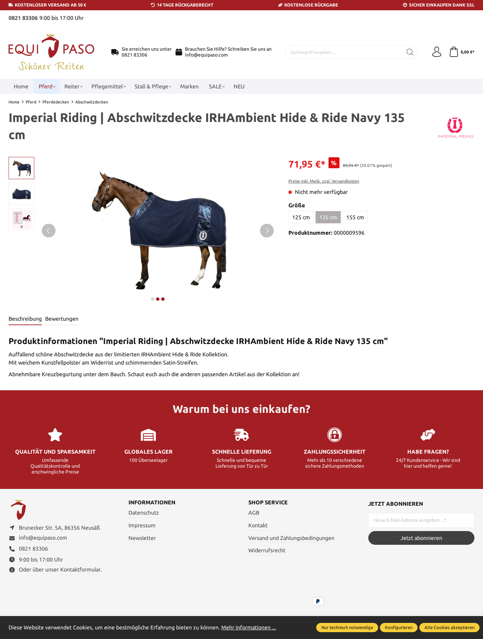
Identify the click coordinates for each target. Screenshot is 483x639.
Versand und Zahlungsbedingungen (291, 538)
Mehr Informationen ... (248, 627)
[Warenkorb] (461, 52)
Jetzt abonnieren (421, 538)
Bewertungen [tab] (61, 319)
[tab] (25, 319)
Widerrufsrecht (266, 550)
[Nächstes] (267, 230)
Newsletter (142, 538)
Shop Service (268, 502)
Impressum (142, 525)
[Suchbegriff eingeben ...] (344, 52)
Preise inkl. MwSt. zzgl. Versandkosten (323, 181)
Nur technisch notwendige (347, 627)
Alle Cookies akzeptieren (449, 627)
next (152, 299)
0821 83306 (23, 18)
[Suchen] (410, 52)
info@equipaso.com (206, 55)
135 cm (328, 217)
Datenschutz (143, 512)
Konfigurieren (398, 627)
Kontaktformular (80, 569)
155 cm (355, 217)
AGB (253, 512)
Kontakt (258, 525)
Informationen (151, 502)
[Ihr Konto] (437, 52)
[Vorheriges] (48, 230)
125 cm (301, 217)
